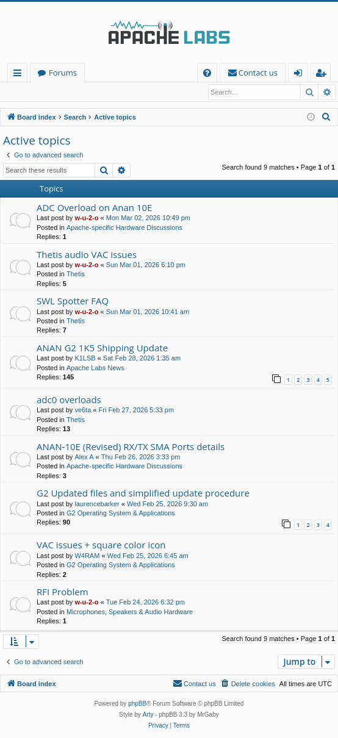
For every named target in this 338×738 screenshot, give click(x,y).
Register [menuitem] (323, 74)
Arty (148, 715)
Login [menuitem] (300, 74)
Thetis (76, 274)
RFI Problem (62, 592)
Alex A (83, 457)
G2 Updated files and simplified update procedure (143, 493)
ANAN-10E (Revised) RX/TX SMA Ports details (131, 447)
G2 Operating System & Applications (121, 513)
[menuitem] (207, 72)
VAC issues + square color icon (101, 545)
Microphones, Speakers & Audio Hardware (130, 612)
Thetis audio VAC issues (87, 255)
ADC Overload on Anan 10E (94, 208)
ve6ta (82, 410)
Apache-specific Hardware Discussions (124, 228)
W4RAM (86, 556)
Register (63, 92)
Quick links (20, 74)
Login (23, 92)
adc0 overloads (69, 400)
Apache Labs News (95, 368)
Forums (63, 72)
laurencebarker (96, 504)
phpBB (137, 704)
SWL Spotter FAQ (73, 301)
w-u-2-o (86, 218)
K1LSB (84, 358)
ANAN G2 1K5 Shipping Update (102, 348)
